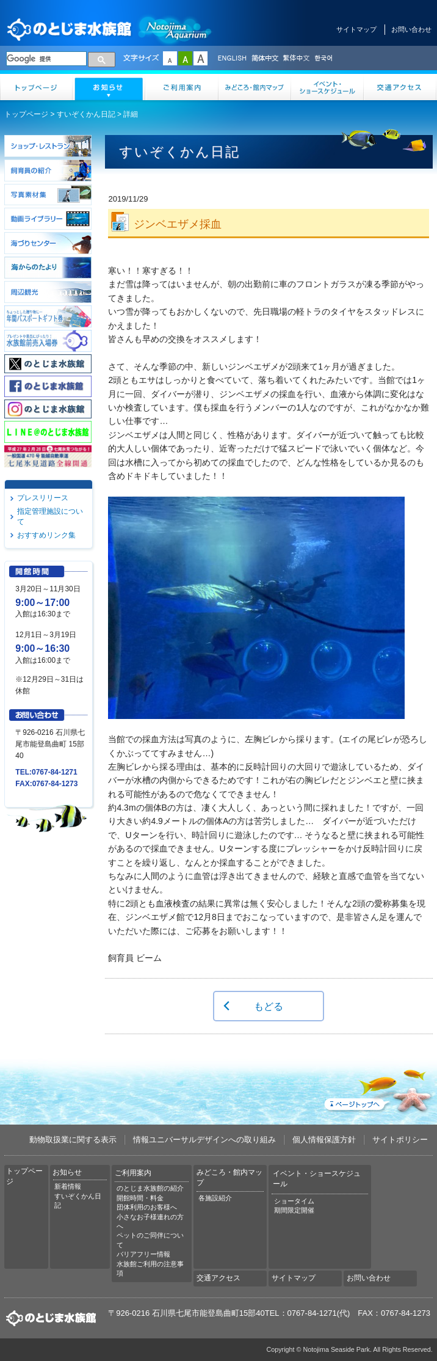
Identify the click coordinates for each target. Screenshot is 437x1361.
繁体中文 (296, 59)
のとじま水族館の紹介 (150, 1188)
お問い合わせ (411, 29)
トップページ (36, 87)
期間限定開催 (294, 1210)
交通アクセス (400, 87)
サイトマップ (356, 29)
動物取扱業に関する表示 (73, 1139)
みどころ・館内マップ (254, 87)
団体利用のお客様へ (147, 1207)
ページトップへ (377, 1088)
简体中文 (264, 59)
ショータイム (294, 1201)
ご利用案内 (182, 87)
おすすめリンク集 (46, 535)
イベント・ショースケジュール (327, 87)
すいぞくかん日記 (86, 114)
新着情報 (67, 1186)
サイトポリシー (400, 1139)
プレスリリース (42, 498)
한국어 (324, 59)
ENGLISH (232, 59)
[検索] (46, 58)
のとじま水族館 (110, 29)
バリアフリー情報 (143, 1254)
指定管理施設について (50, 516)
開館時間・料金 (140, 1198)
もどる (268, 1006)
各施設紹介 (215, 1198)
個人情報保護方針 (324, 1139)
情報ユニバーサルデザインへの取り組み (204, 1139)
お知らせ (109, 87)
